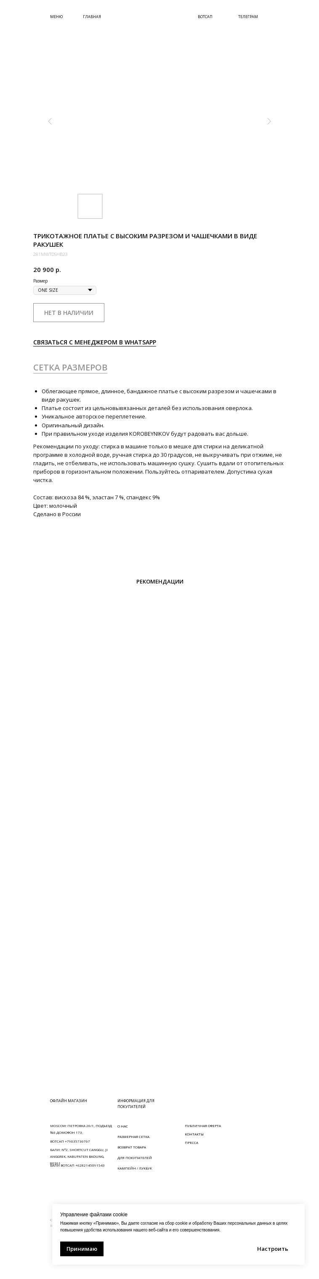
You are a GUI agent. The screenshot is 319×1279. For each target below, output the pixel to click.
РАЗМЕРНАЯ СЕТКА (133, 1136)
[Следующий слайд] (269, 121)
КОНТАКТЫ (194, 1134)
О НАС (122, 1126)
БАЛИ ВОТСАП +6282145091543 (77, 1165)
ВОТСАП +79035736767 (70, 1141)
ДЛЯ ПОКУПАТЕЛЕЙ (134, 1157)
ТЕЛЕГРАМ (248, 16)
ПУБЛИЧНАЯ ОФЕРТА (203, 1125)
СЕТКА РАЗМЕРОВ (70, 367)
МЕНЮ (56, 16)
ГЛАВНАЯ (92, 16)
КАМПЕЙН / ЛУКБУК (134, 1168)
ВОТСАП (205, 16)
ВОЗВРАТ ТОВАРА (131, 1147)
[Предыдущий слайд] (50, 121)
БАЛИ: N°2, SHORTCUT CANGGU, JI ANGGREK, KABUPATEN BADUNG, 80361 (79, 1156)
